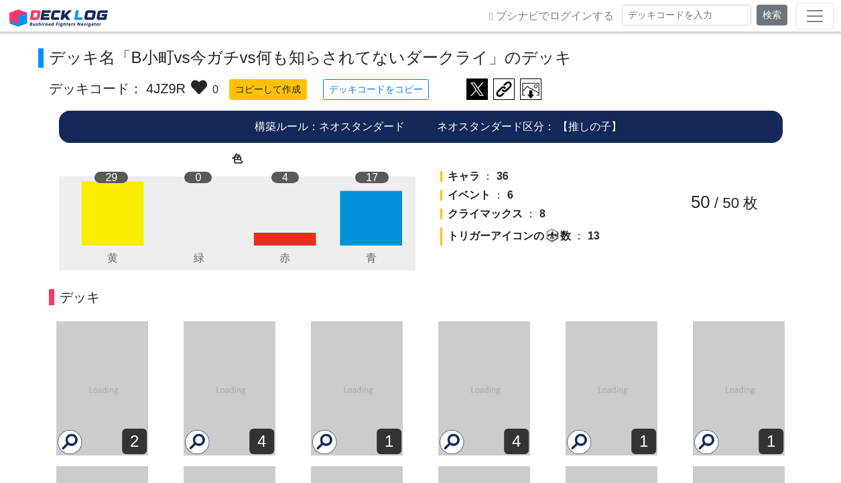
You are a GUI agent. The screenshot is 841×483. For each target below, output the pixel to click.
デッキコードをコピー (366, 89)
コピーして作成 (258, 89)
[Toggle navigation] (815, 16)
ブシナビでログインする (551, 16)
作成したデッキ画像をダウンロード (520, 89)
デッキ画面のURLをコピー (494, 89)
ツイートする (467, 89)
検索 (772, 14)
